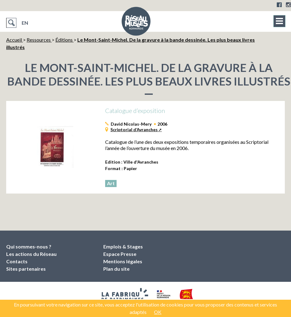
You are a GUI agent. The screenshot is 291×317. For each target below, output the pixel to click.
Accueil (14, 40)
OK (157, 312)
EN (25, 23)
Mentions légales (122, 261)
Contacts (17, 261)
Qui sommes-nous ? (28, 246)
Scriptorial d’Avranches (134, 129)
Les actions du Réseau (31, 254)
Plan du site (116, 269)
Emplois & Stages (123, 246)
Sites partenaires (26, 269)
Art (111, 183)
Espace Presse (119, 254)
